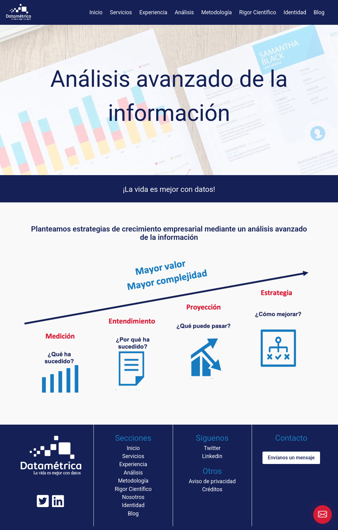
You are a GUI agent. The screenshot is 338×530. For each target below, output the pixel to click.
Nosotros (133, 497)
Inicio (95, 12)
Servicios (121, 12)
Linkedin (212, 456)
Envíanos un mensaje (291, 458)
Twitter (212, 448)
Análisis (184, 12)
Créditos (212, 489)
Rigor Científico (257, 12)
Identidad (295, 12)
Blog (319, 12)
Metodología (216, 12)
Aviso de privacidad (212, 481)
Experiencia (153, 12)
